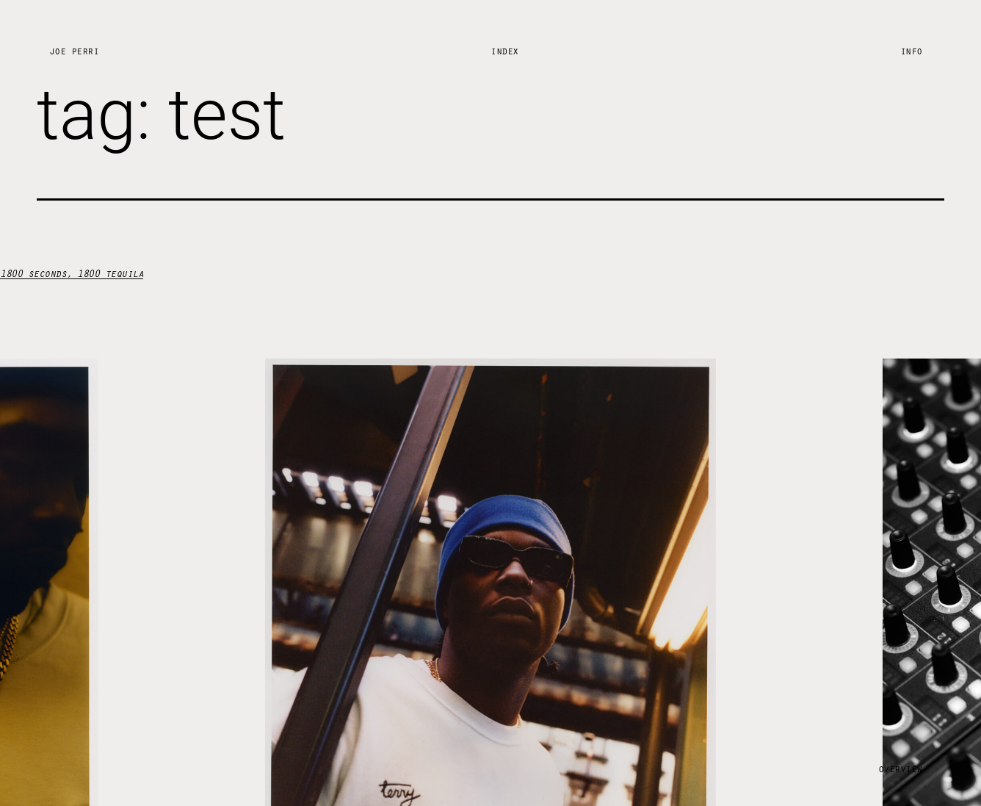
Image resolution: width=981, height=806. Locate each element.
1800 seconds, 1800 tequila (71, 273)
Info (911, 50)
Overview (900, 768)
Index (504, 50)
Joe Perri (74, 50)
